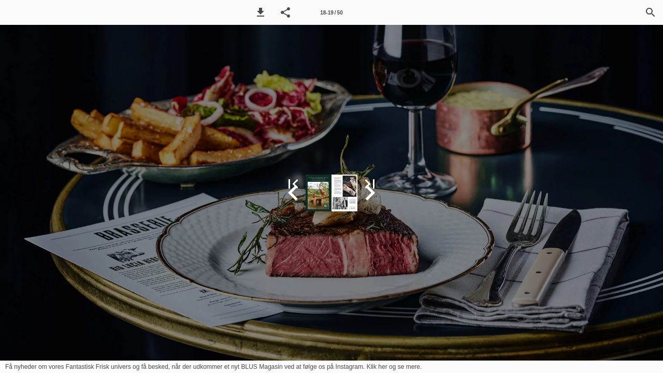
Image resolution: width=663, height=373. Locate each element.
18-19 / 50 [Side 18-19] (331, 13)
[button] (260, 12)
